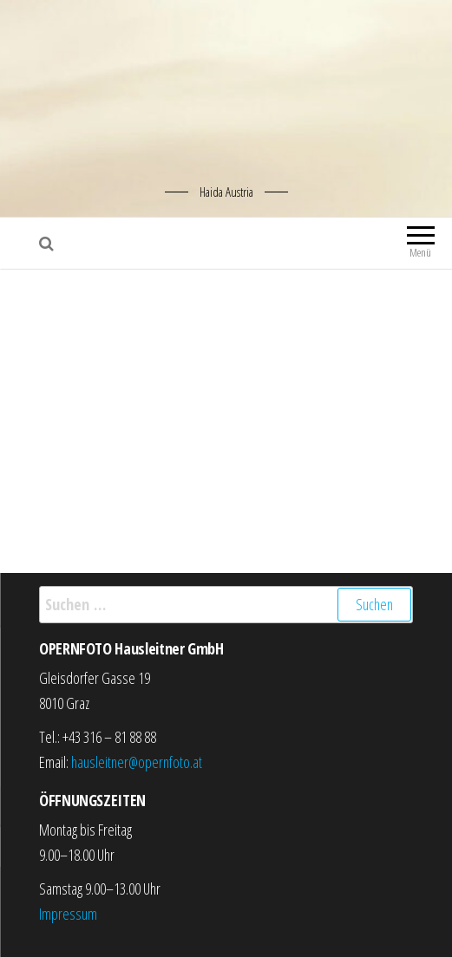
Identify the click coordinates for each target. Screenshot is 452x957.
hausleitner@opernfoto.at (136, 762)
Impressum (68, 913)
